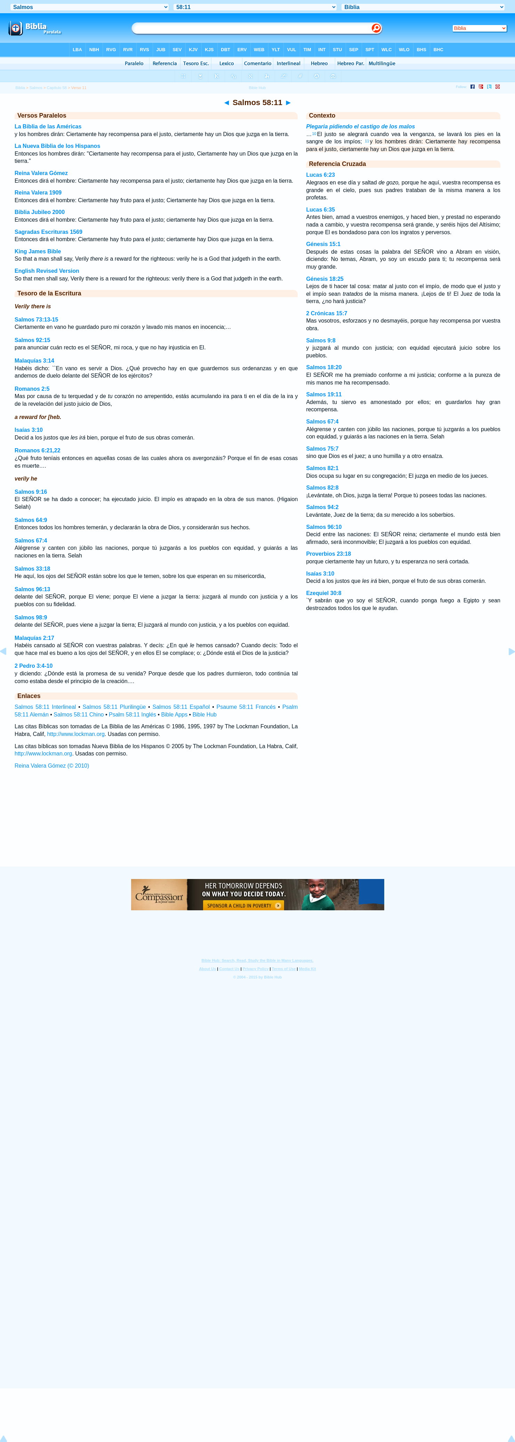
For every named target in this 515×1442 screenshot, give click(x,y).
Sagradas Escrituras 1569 (48, 232)
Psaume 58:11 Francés (246, 707)
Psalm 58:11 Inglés (132, 715)
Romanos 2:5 (32, 389)
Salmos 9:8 (320, 340)
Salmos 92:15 (32, 340)
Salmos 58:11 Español (181, 707)
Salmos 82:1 (322, 468)
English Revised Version (47, 271)
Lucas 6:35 (320, 210)
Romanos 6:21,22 (38, 450)
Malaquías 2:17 (34, 638)
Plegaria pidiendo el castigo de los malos (360, 126)
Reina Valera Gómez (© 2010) (52, 766)
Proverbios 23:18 (328, 554)
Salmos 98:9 (31, 617)
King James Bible (38, 251)
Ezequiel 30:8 (323, 593)
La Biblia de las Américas (48, 126)
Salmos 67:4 (31, 541)
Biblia (20, 88)
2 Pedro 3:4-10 (34, 666)
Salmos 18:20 (323, 367)
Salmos (36, 88)
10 (314, 134)
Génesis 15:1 (323, 244)
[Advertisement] (257, 824)
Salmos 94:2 (322, 507)
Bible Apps (174, 715)
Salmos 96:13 (32, 589)
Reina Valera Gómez (41, 173)
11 (367, 141)
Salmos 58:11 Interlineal (45, 707)
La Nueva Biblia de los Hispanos (57, 146)
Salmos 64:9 (31, 520)
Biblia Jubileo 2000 (40, 212)
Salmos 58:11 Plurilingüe (114, 707)
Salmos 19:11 (323, 394)
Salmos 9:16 (31, 492)
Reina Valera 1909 (38, 193)
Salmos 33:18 (32, 569)
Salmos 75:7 (322, 449)
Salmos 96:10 (323, 527)
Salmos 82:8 (322, 488)
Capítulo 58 (57, 88)
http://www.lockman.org (75, 734)
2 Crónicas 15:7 (326, 313)
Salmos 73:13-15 (36, 320)
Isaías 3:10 (29, 430)
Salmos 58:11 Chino (79, 715)
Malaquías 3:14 (34, 361)
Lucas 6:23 (320, 175)
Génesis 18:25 (325, 279)
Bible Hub (205, 715)
